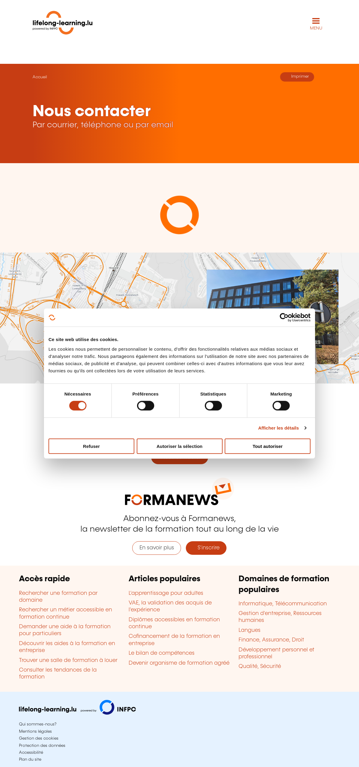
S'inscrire (206, 548)
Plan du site (30, 759)
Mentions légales (35, 731)
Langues (250, 630)
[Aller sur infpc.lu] (77, 713)
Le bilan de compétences (162, 653)
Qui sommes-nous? (37, 724)
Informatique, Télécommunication (283, 604)
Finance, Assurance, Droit (271, 640)
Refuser (91, 446)
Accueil (40, 77)
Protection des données (42, 746)
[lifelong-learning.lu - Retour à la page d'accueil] (63, 24)
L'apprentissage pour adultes (166, 593)
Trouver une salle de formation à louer (68, 660)
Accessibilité (31, 752)
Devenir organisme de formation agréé (179, 663)
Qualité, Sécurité (260, 666)
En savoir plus (156, 548)
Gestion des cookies (38, 738)
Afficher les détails (278, 427)
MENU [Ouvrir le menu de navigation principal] (316, 28)
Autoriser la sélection (180, 446)
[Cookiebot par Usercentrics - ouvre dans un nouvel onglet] (284, 317)
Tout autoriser (268, 446)
